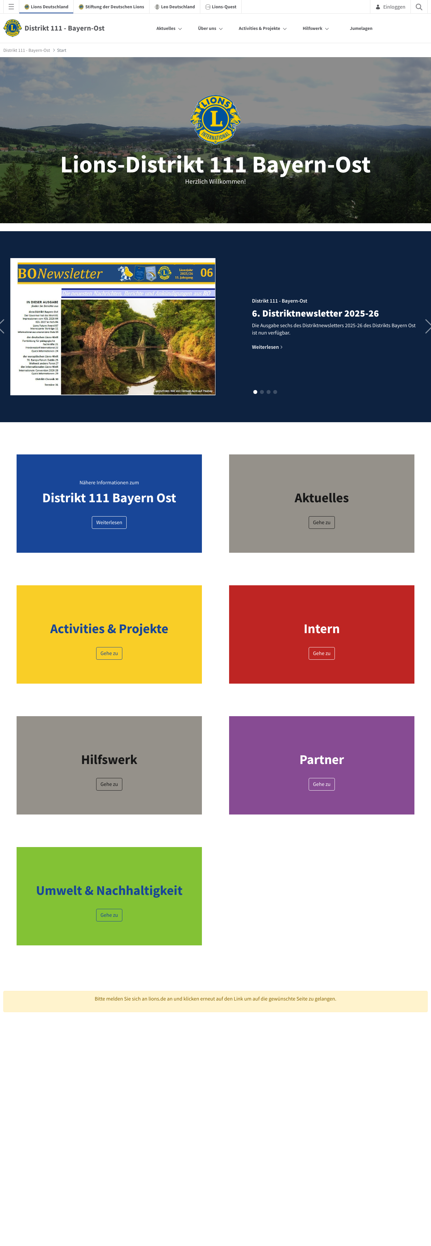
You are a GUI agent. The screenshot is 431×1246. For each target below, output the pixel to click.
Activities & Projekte (259, 28)
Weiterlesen (109, 522)
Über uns (207, 28)
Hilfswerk (312, 28)
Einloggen (390, 6)
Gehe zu (322, 522)
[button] (255, 392)
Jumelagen (361, 28)
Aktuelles (165, 28)
